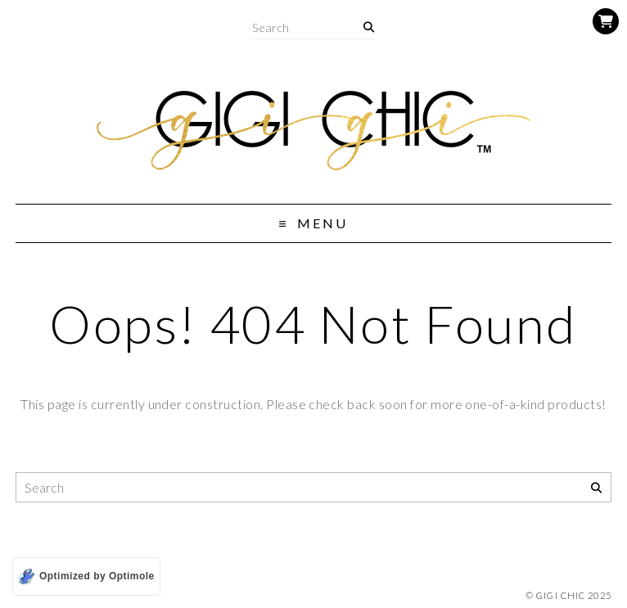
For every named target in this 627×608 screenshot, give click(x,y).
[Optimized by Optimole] (86, 576)
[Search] (369, 27)
